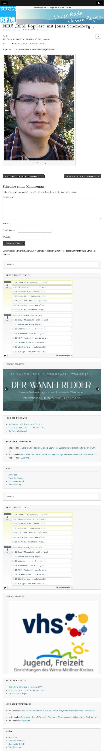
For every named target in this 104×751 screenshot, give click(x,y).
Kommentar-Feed (16, 481)
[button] (5, 355)
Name (6, 223)
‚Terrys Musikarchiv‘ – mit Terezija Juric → (82, 176)
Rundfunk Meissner (12, 30)
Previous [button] (6, 389)
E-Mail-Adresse (10, 230)
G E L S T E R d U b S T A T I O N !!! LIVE (27, 428)
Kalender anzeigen (64, 356)
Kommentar (8, 197)
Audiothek (25, 458)
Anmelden (13, 475)
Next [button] (97, 389)
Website (6, 237)
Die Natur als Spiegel (18, 431)
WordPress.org (15, 484)
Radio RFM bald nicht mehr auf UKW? (25, 424)
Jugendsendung (20, 43)
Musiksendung (37, 43)
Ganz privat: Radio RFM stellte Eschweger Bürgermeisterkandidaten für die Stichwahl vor (59, 454)
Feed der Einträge (16, 478)
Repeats (46, 39)
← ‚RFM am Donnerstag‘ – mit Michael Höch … (24, 176)
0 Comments (42, 30)
